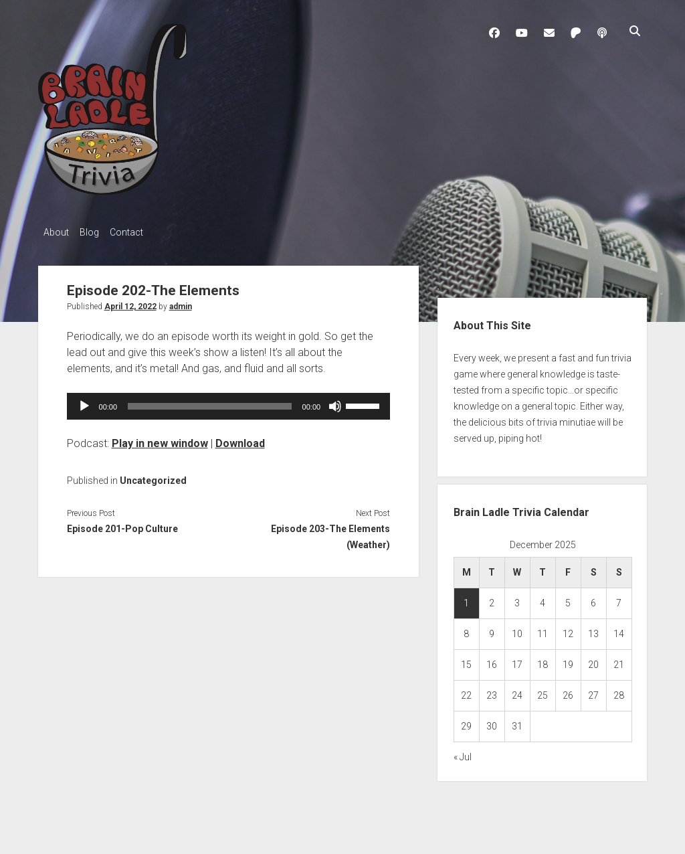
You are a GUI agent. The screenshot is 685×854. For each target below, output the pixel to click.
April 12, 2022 (130, 302)
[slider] (210, 402)
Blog (96, 232)
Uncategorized (153, 476)
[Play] (84, 402)
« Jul (463, 753)
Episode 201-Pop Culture (122, 524)
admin (180, 302)
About (56, 232)
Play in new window (160, 439)
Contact (140, 232)
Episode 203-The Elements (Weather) (330, 532)
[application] (229, 402)
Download (240, 439)
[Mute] (335, 402)
